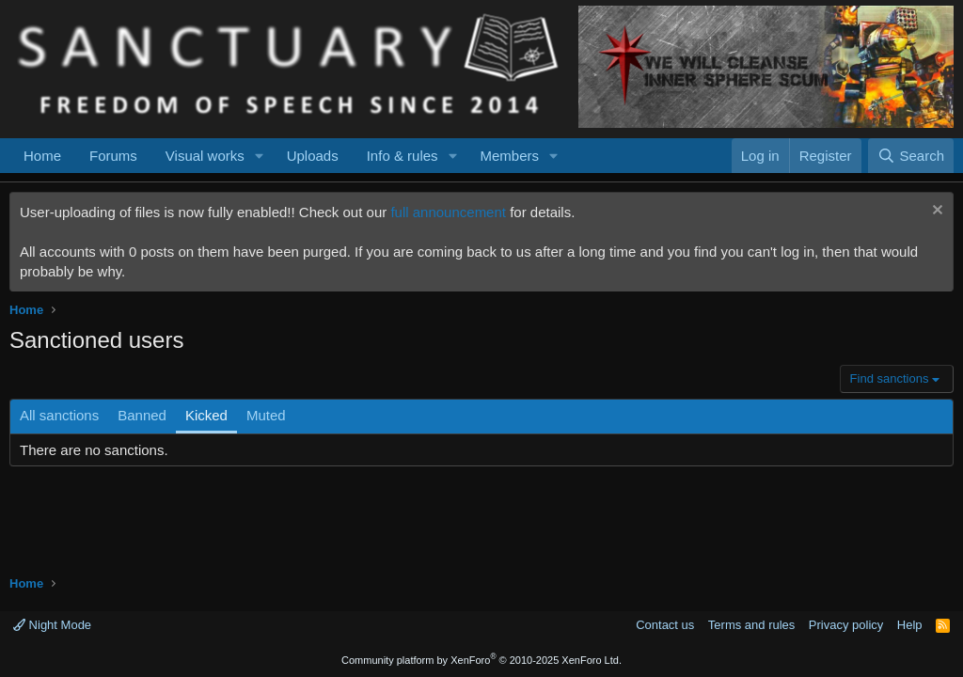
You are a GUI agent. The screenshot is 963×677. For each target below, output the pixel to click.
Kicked (206, 415)
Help (910, 625)
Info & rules (402, 156)
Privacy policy (846, 625)
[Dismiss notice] (935, 212)
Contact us (665, 625)
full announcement (448, 212)
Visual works (205, 156)
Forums (113, 156)
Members (509, 156)
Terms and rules (751, 625)
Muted (266, 415)
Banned (142, 415)
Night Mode (52, 625)
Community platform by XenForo (481, 660)
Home (42, 156)
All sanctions (59, 415)
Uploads (313, 156)
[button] (259, 155)
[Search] (911, 155)
